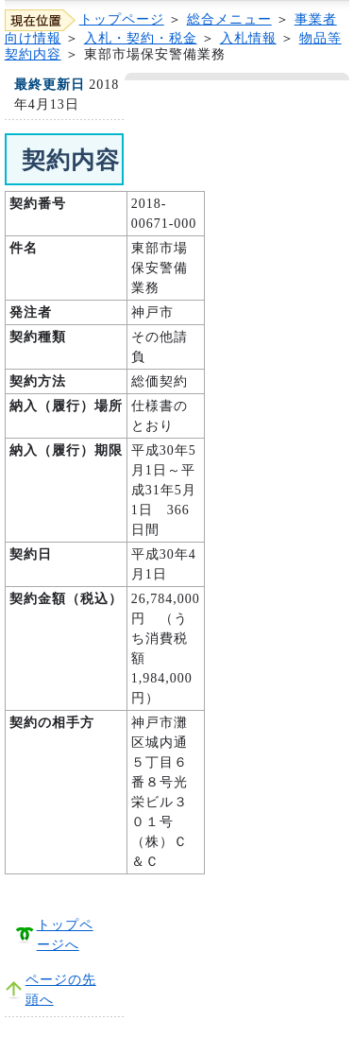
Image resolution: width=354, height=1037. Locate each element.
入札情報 (248, 38)
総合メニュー (229, 19)
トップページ (121, 19)
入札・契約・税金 (140, 38)
